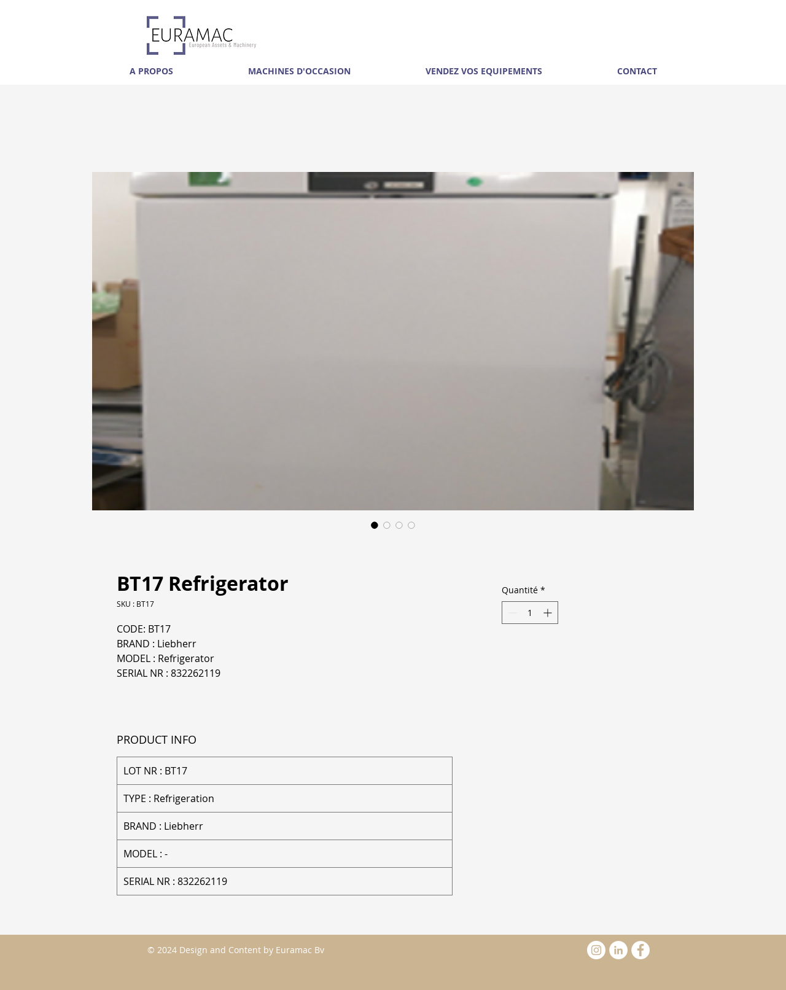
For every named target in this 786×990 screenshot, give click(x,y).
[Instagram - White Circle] (596, 950)
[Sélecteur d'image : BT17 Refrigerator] (374, 525)
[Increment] (548, 612)
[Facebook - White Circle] (640, 950)
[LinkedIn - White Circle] (618, 950)
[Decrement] (511, 612)
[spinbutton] (530, 612)
